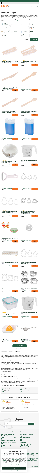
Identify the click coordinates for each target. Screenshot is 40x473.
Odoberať (31, 423)
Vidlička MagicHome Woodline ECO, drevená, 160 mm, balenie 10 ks (8, 112)
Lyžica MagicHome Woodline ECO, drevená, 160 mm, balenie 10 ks (29, 112)
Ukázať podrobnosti (14, 470)
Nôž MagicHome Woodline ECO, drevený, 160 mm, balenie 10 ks (9, 88)
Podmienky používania (34, 466)
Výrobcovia (34, 39)
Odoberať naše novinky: (19, 420)
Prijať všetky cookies (14, 468)
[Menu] (37, 6)
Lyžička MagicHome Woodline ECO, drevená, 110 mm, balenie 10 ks (29, 86)
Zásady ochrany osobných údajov (14, 464)
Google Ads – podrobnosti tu (15, 459)
